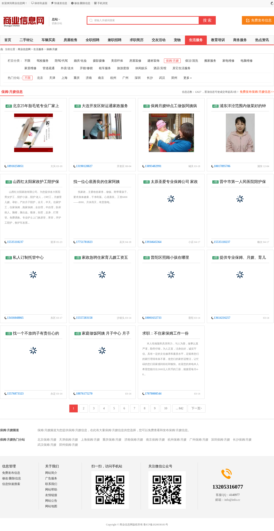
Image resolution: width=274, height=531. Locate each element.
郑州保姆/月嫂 (68, 444)
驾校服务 (43, 60)
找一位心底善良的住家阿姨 (96, 181)
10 (165, 408)
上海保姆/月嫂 (90, 439)
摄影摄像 (99, 60)
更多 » (187, 77)
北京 (40, 77)
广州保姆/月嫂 (198, 439)
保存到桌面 (40, 3)
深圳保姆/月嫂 (220, 439)
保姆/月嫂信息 (12, 92)
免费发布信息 (11, 472)
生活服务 (38, 49)
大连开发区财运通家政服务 (105, 106)
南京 (101, 77)
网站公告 (51, 500)
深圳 (138, 77)
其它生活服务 (182, 68)
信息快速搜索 (11, 484)
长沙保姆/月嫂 (242, 439)
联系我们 (51, 484)
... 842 (179, 408)
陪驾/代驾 (61, 60)
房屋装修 (135, 60)
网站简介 (51, 472)
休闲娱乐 (141, 68)
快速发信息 (60, 3)
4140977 (234, 495)
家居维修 (30, 68)
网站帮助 (51, 489)
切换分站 (57, 23)
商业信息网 (24, 49)
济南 (89, 77)
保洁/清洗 (191, 60)
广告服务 (51, 478)
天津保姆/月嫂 (68, 439)
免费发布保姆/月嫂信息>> (257, 91)
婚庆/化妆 (80, 60)
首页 (7, 40)
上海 (64, 77)
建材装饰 (153, 60)
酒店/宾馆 (159, 68)
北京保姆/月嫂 (46, 439)
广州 (125, 77)
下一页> (196, 408)
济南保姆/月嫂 (133, 439)
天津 (52, 77)
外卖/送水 (67, 68)
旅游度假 (123, 68)
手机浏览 (102, 3)
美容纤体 (117, 60)
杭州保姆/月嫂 (177, 439)
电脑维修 (247, 60)
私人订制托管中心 (28, 257)
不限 (27, 60)
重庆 (77, 77)
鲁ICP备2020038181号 (155, 524)
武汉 (162, 77)
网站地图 (51, 506)
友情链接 (51, 495)
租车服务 (105, 68)
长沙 (150, 77)
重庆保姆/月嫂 (112, 439)
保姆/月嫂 (51, 49)
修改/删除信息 (82, 3)
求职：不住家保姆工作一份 (165, 333)
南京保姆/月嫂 (155, 439)
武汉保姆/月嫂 (46, 444)
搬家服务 (210, 60)
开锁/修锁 (86, 68)
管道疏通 (49, 68)
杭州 (113, 77)
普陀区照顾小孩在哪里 (170, 257)
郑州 (174, 77)
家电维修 (228, 60)
